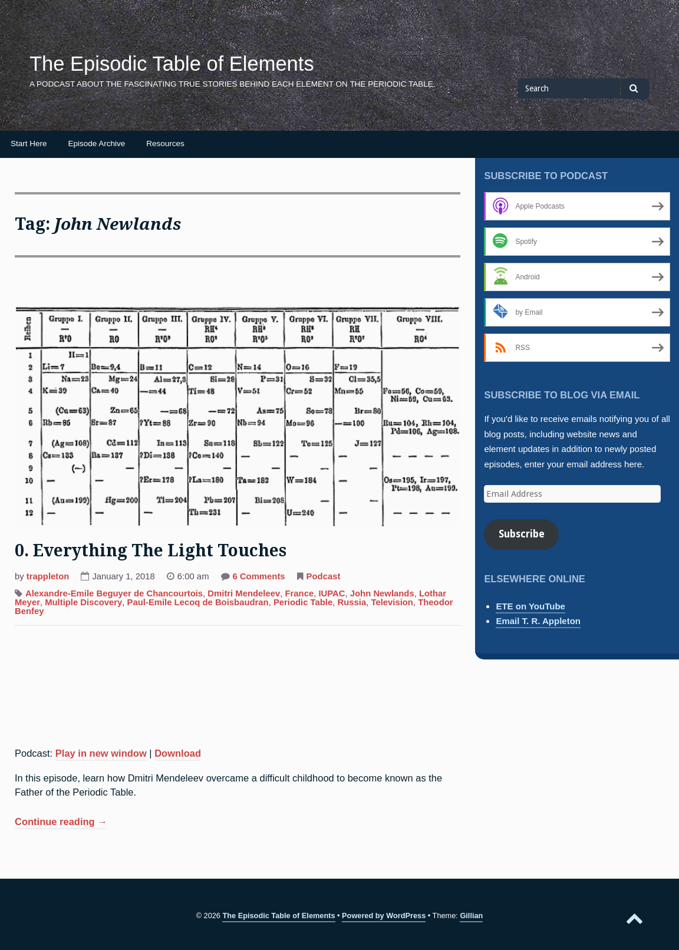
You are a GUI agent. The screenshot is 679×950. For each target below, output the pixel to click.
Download (177, 753)
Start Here (29, 143)
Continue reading (61, 822)
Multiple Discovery (83, 602)
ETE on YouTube (530, 606)
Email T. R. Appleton (538, 621)
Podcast (323, 576)
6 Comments (259, 577)
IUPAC (331, 593)
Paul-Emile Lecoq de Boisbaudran (198, 602)
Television (392, 602)
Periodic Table (302, 602)
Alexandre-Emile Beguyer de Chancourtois (114, 593)
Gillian (471, 915)
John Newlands (382, 593)
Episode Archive (97, 143)
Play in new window (101, 753)
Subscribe (522, 534)
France (299, 593)
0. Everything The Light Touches (150, 550)
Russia (352, 602)
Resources (165, 143)
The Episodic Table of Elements (171, 63)
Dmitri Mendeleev (243, 593)
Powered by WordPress (384, 915)
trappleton (48, 576)
